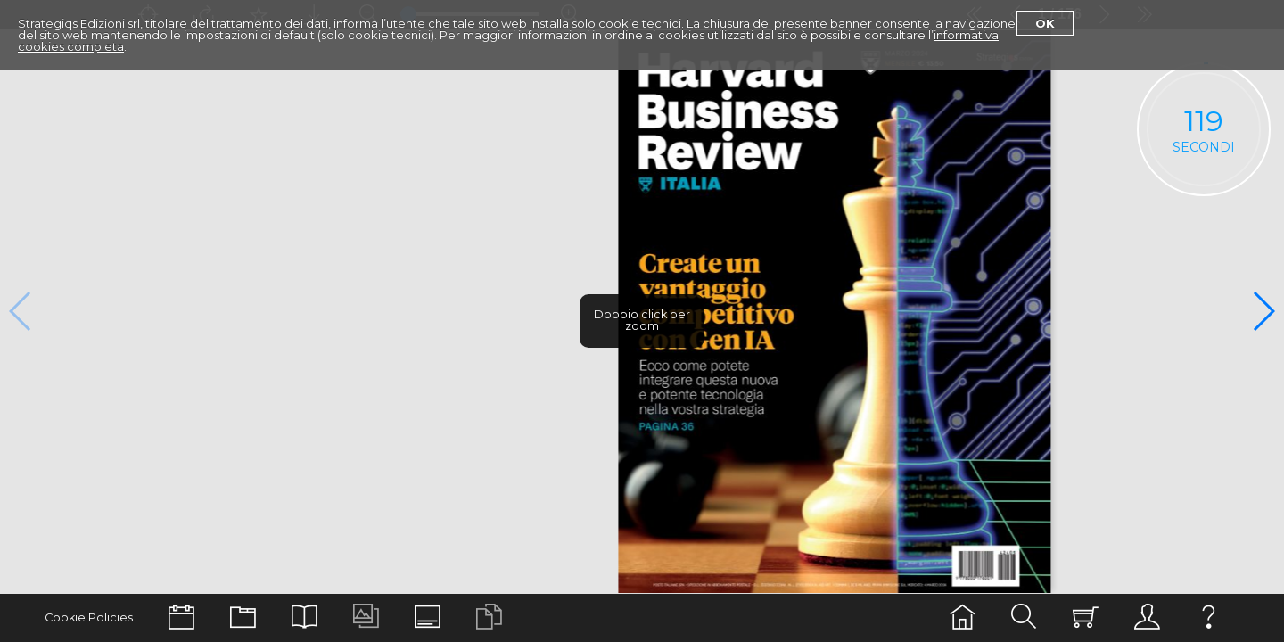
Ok (1045, 23)
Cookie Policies (89, 617)
